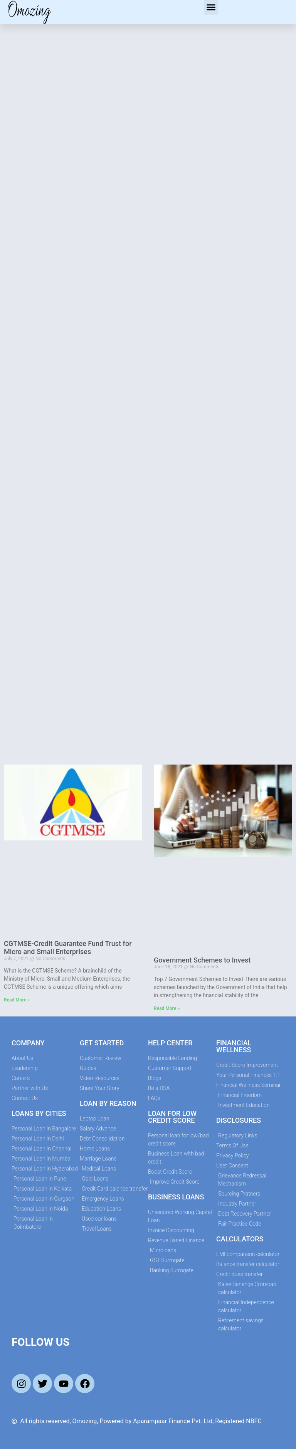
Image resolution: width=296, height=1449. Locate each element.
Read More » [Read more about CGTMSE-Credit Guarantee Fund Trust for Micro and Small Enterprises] (17, 1000)
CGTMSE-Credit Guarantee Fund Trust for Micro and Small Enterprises (68, 947)
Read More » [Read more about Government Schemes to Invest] (167, 1008)
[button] (211, 7)
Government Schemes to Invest (202, 960)
